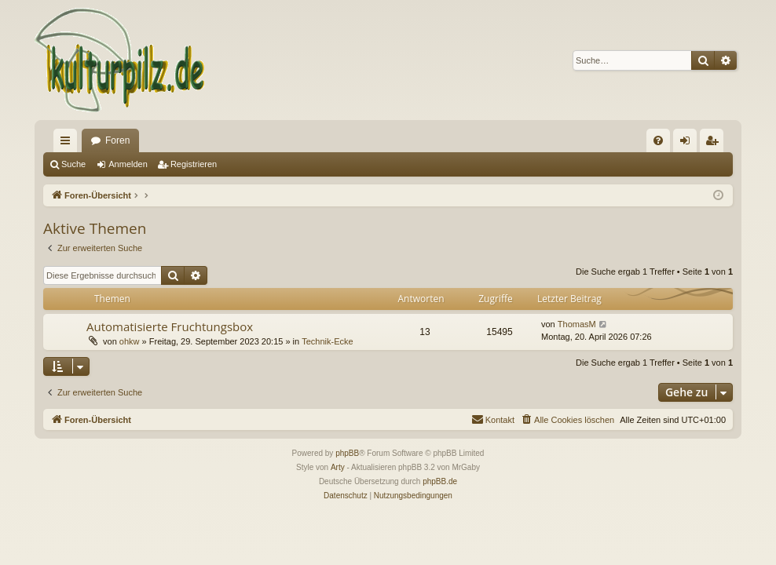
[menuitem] (658, 140)
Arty (338, 467)
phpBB (347, 453)
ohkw (129, 341)
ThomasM (577, 324)
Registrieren (193, 164)
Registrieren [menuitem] (715, 143)
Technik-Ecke (327, 341)
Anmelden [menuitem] (688, 143)
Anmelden (128, 164)
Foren (117, 140)
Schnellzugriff (68, 143)
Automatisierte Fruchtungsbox (169, 326)
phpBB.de (440, 481)
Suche (73, 164)
